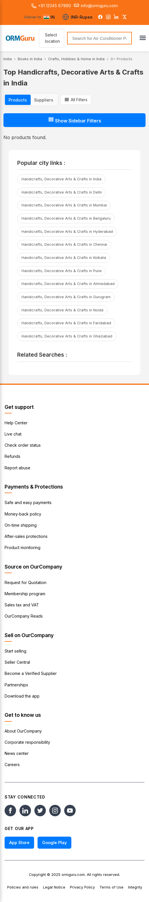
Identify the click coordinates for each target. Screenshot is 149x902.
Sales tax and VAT (22, 604)
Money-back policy (23, 513)
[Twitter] (124, 16)
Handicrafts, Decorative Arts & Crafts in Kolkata (63, 257)
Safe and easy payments (28, 502)
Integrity (135, 887)
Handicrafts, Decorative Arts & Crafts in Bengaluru (66, 218)
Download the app (22, 696)
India (7, 59)
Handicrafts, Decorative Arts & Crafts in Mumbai (64, 205)
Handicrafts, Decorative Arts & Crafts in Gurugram (66, 297)
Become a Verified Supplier (31, 673)
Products (18, 99)
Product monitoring (22, 547)
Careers (12, 764)
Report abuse (17, 467)
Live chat (13, 434)
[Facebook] (100, 16)
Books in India (30, 59)
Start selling (15, 651)
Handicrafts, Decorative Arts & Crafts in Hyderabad (67, 231)
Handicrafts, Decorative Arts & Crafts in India (61, 179)
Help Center (16, 422)
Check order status (23, 445)
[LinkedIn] (116, 16)
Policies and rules (22, 887)
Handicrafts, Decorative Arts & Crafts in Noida (62, 310)
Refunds (12, 456)
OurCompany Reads (24, 616)
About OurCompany (23, 731)
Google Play (54, 842)
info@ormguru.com (96, 5)
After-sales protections (26, 536)
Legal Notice (54, 887)
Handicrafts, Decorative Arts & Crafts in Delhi (61, 192)
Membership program (25, 593)
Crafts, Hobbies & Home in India (76, 59)
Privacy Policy (82, 887)
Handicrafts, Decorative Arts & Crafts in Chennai (64, 244)
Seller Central (17, 662)
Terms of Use (111, 887)
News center (17, 753)
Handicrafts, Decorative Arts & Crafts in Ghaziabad (66, 336)
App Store (19, 842)
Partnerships (16, 684)
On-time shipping (21, 525)
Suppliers (43, 99)
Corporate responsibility (27, 742)
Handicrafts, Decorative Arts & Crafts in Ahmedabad (68, 284)
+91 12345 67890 (51, 5)
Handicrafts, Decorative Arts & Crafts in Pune (61, 271)
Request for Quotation (25, 582)
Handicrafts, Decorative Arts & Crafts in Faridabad (66, 323)
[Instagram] (108, 16)
